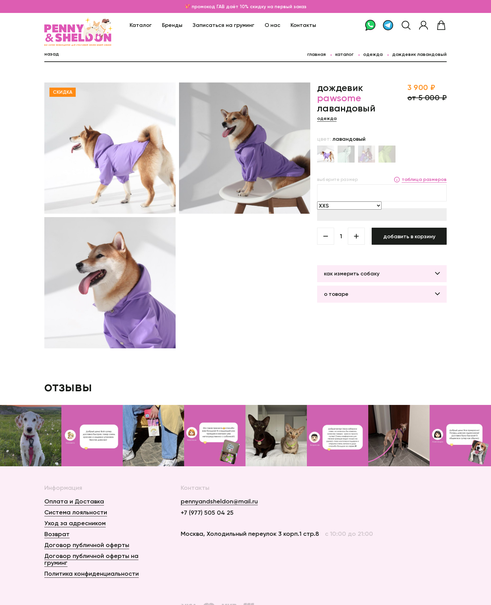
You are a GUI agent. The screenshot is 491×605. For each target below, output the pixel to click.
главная (316, 54)
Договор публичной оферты (86, 545)
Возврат (57, 534)
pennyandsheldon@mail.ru (219, 501)
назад (51, 54)
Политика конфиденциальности (91, 573)
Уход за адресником (75, 523)
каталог (344, 54)
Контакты (303, 24)
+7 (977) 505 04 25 (207, 512)
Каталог (141, 24)
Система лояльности (75, 512)
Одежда (373, 54)
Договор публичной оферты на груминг (91, 559)
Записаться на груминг (223, 24)
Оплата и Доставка (74, 501)
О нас (272, 24)
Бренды (172, 24)
